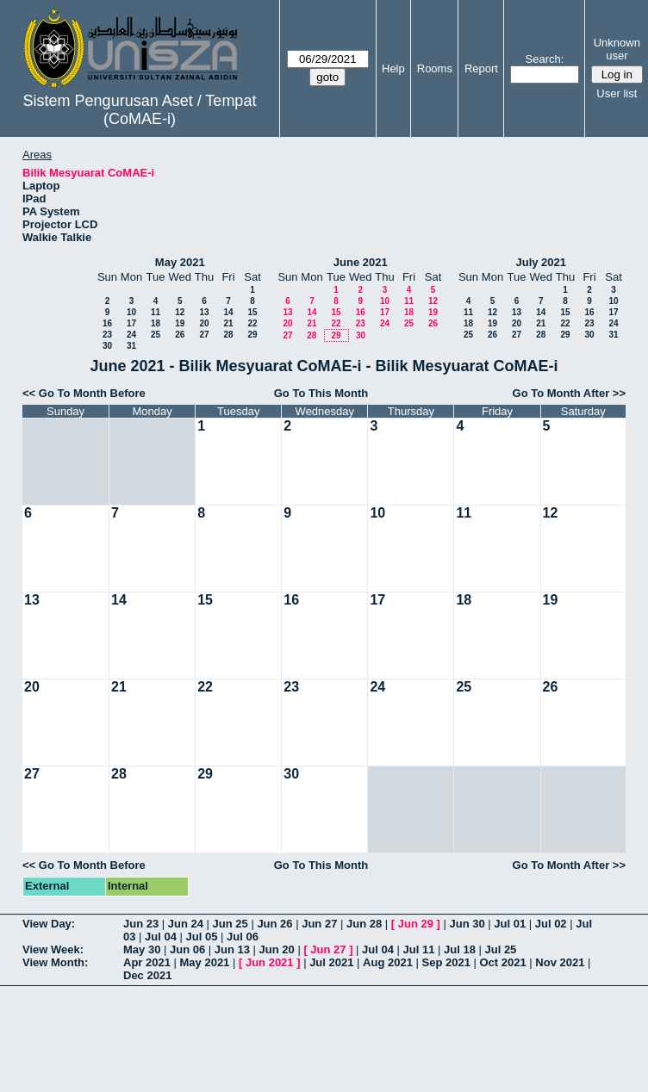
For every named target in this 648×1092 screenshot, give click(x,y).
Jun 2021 (270, 962)
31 (131, 346)
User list (616, 93)
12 (179, 312)
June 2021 (360, 262)
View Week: (53, 949)
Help (393, 68)
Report (481, 68)
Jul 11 (419, 949)
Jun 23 (141, 923)
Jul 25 (500, 949)
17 (131, 323)
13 (204, 312)
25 (155, 334)
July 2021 (540, 262)
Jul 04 (161, 936)
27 (204, 334)
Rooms (434, 68)
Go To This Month (321, 393)
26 (179, 334)
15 (252, 312)
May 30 (141, 949)
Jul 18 (460, 949)
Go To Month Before (92, 393)
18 (155, 323)
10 (131, 312)
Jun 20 (277, 949)
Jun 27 (319, 923)
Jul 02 (551, 923)
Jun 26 (274, 923)
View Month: (55, 962)
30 (107, 346)
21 (228, 323)
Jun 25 (230, 923)
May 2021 (180, 262)
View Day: (48, 923)
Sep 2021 (446, 962)
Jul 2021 (331, 962)
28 (228, 334)
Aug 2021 (388, 962)
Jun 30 (466, 923)
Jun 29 (415, 923)
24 (131, 334)
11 (155, 312)
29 (252, 334)
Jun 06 (187, 949)
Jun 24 (185, 923)
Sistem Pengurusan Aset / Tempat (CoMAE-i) (140, 109)
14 (228, 312)
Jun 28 (364, 923)
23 (107, 334)
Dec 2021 (147, 975)
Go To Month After (561, 393)
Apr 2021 (147, 962)
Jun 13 (232, 949)
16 (107, 323)
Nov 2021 (559, 962)
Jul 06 (243, 936)
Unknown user (617, 49)
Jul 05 (202, 936)
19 (179, 323)
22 (252, 323)
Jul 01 (510, 923)
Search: (545, 59)
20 (204, 323)
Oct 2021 (502, 962)
